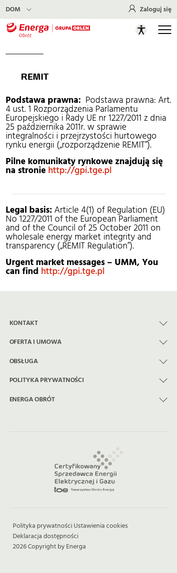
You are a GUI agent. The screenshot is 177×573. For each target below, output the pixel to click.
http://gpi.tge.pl (80, 170)
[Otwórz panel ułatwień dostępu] (141, 29)
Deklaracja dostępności (45, 536)
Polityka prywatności (42, 526)
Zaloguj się (155, 9)
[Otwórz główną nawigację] (164, 29)
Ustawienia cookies (101, 526)
